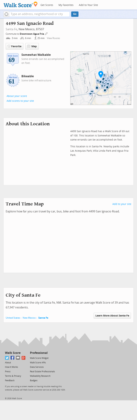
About (8, 362)
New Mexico (29, 317)
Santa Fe (11, 29)
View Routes (53, 38)
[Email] (18, 358)
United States (13, 317)
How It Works (11, 367)
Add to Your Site (88, 5)
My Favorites (66, 5)
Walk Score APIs (38, 362)
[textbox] (39, 14)
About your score (17, 96)
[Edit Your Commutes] (46, 33)
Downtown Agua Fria (32, 34)
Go (75, 14)
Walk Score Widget (39, 358)
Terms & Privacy (13, 376)
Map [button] (32, 46)
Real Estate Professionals (42, 371)
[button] (6, 14)
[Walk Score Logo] (21, 4)
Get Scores (46, 5)
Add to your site (121, 204)
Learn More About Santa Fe (112, 315)
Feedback (9, 380)
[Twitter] (7, 358)
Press (8, 371)
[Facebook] (13, 358)
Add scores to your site (20, 100)
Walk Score (13, 353)
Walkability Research (40, 376)
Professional (39, 353)
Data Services (37, 367)
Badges (33, 380)
